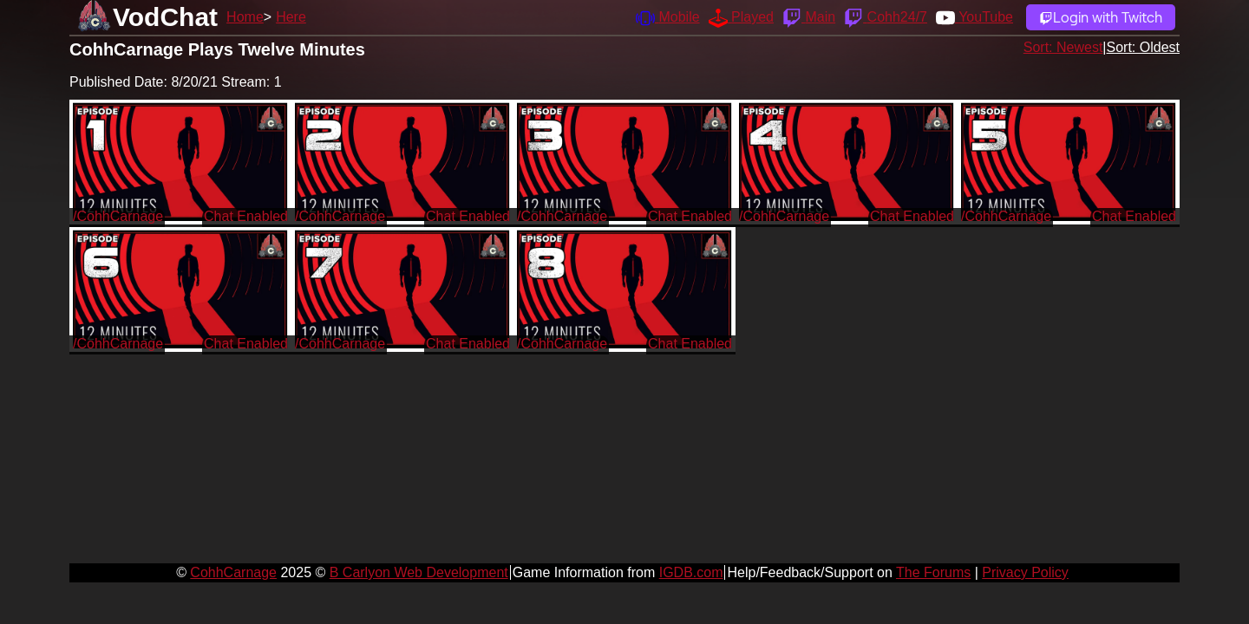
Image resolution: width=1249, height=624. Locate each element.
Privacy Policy (1025, 572)
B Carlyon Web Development (419, 572)
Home (245, 17)
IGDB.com (691, 572)
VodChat (165, 17)
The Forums (933, 572)
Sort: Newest (1063, 47)
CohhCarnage (233, 572)
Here (291, 17)
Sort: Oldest (1143, 47)
